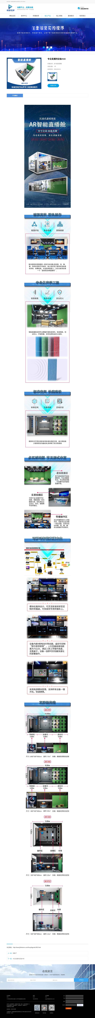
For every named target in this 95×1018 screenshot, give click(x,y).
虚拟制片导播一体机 (18, 1004)
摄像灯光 (24, 1005)
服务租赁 (20, 1005)
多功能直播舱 (9, 1005)
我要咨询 (53, 85)
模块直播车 (15, 1005)
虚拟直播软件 (26, 1004)
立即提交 (81, 980)
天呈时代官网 (13, 1009)
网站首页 (12, 16)
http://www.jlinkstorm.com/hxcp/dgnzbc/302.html (27, 947)
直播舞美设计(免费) (10, 1006)
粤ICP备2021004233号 (27, 1011)
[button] (44, 47)
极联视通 (12, 1004)
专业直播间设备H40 (18, 958)
